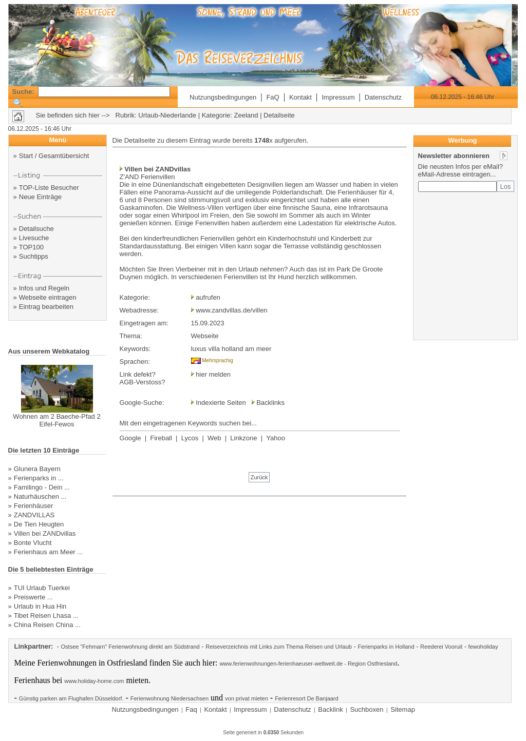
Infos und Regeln (44, 288)
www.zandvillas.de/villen (231, 310)
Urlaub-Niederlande (167, 115)
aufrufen (208, 297)
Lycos (189, 438)
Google (130, 438)
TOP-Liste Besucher (49, 187)
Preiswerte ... (33, 597)
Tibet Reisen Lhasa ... (46, 615)
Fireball (161, 438)
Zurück (259, 477)
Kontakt (300, 97)
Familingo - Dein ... (42, 487)
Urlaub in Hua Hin (40, 606)
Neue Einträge (40, 197)
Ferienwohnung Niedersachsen (169, 698)
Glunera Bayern (37, 469)
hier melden (212, 374)
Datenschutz (383, 97)
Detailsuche (36, 228)
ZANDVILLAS (34, 515)
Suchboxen (366, 709)
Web (214, 438)
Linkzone (243, 438)
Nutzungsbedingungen (223, 97)
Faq (191, 709)
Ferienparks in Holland (386, 647)
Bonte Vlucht (33, 543)
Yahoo (275, 438)
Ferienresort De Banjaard (307, 698)
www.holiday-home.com (94, 681)
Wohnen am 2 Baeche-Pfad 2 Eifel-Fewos (56, 420)
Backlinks (270, 402)
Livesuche (34, 238)
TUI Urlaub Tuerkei (42, 588)
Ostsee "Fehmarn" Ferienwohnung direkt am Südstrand (130, 647)
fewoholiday (483, 647)
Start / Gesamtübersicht (54, 156)
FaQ (272, 97)
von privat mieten (246, 698)
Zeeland (246, 115)
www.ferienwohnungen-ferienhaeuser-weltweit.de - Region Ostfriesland (308, 663)
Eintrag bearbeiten (46, 306)
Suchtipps (33, 256)
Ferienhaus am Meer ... (48, 552)
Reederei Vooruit (441, 647)
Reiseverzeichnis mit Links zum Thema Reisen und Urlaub (278, 647)
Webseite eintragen (48, 297)
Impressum (338, 97)
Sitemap (402, 709)
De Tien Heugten (39, 524)
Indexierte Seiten (221, 402)
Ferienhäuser (33, 506)
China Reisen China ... (47, 625)
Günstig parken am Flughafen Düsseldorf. (71, 698)
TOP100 (31, 247)
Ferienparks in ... (39, 478)
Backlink (330, 709)
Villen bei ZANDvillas (45, 533)
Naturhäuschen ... (40, 496)
